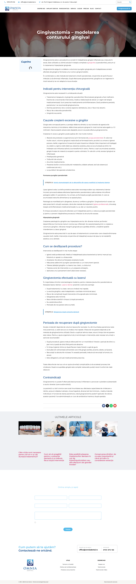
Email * (36, 502)
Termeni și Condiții (68, 564)
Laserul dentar (67, 285)
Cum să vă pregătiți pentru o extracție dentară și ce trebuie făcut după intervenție (54, 457)
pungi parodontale (95, 138)
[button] (103, 405)
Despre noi (41, 8)
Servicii (73, 8)
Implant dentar (52, 8)
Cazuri (79, 8)
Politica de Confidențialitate (68, 567)
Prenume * (71, 494)
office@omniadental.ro (88, 550)
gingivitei (91, 63)
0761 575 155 (108, 550)
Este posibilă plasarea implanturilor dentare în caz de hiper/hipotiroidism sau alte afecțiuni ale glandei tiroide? (80, 459)
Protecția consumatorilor (68, 570)
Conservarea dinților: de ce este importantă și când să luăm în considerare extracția (105, 457)
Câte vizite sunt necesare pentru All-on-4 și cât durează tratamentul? (30, 454)
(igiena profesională (100, 204)
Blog (92, 8)
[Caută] (129, 2)
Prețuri (86, 8)
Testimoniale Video (102, 570)
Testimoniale (102, 567)
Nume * (36, 494)
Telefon (71, 502)
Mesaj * (36, 510)
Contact (98, 8)
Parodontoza (64, 8)
